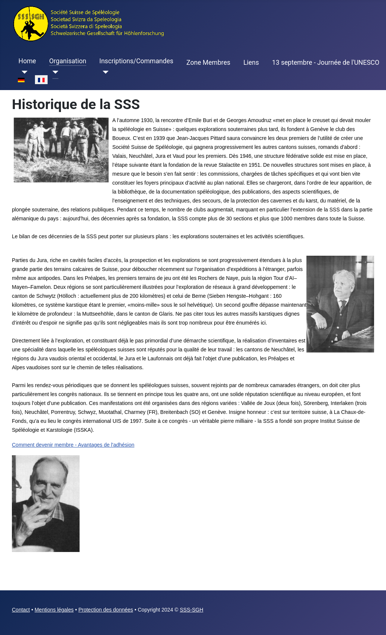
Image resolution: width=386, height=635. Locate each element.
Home (27, 61)
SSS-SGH (191, 610)
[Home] (23, 72)
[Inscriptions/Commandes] (104, 72)
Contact (21, 610)
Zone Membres (208, 62)
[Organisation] (53, 72)
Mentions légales (54, 610)
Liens (251, 62)
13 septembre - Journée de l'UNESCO (326, 62)
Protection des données (105, 610)
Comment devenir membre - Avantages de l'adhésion (73, 445)
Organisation (67, 61)
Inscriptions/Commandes (136, 61)
